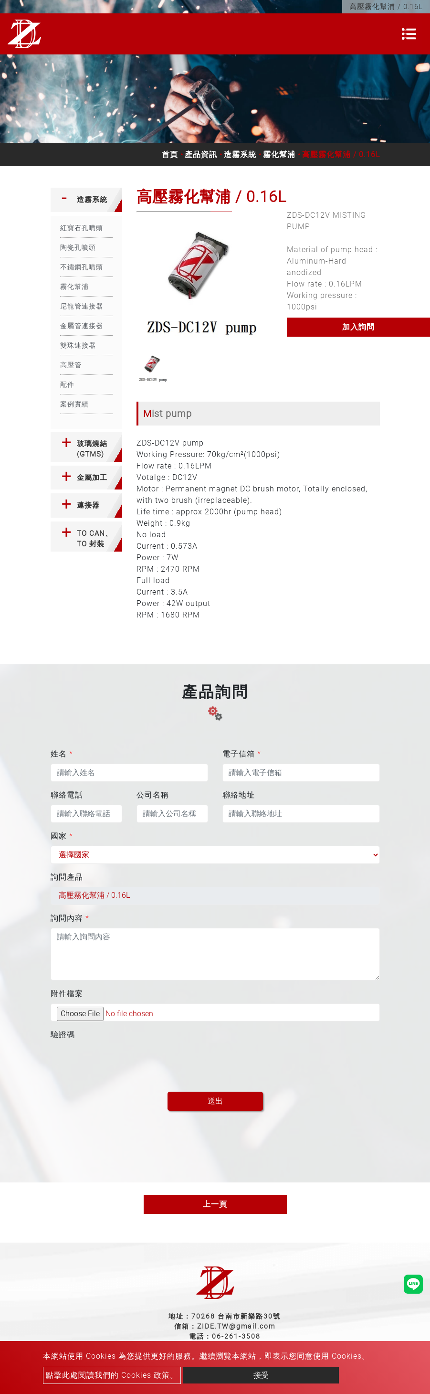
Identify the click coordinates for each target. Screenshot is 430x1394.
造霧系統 (240, 154)
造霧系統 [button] (92, 199)
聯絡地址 (238, 794)
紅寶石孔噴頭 (81, 228)
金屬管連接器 (81, 326)
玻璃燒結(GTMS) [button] (92, 449)
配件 (67, 384)
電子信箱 (241, 753)
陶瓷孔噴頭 (78, 247)
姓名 (62, 753)
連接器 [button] (88, 505)
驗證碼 (63, 1034)
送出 (215, 1101)
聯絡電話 (67, 794)
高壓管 (71, 365)
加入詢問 (358, 326)
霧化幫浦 (279, 154)
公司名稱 (152, 794)
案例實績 (74, 404)
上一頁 (215, 1204)
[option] (204, 280)
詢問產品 (67, 877)
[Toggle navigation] (409, 33)
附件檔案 (67, 993)
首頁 (170, 154)
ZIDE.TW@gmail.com (236, 1326)
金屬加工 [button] (92, 477)
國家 (62, 836)
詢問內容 (70, 918)
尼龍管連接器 (81, 306)
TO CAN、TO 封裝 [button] (95, 539)
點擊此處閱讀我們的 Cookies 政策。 (112, 1375)
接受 (261, 1375)
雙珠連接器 (78, 345)
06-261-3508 (236, 1336)
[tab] (86, 200)
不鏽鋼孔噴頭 (81, 267)
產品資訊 (201, 154)
